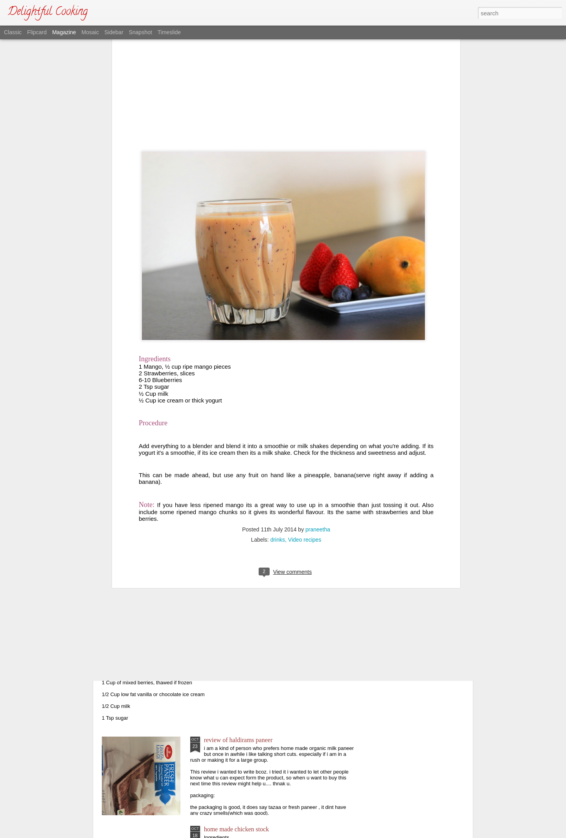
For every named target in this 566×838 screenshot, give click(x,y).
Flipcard (37, 32)
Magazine (64, 32)
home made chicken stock (236, 829)
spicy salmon (220, 561)
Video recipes (305, 411)
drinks (277, 411)
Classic (13, 32)
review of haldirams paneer (238, 740)
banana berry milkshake (146, 650)
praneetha (317, 401)
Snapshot (140, 32)
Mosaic (90, 32)
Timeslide (169, 32)
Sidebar (114, 32)
